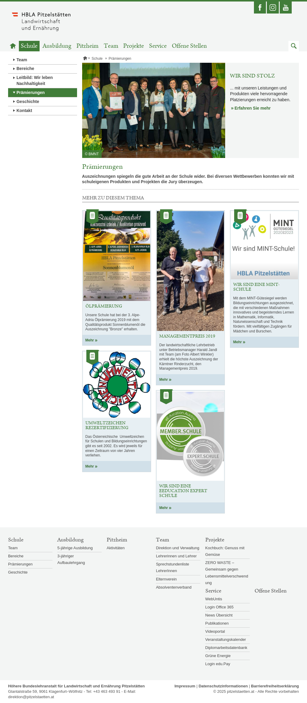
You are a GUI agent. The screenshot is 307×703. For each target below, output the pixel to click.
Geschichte (27, 101)
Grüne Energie (218, 655)
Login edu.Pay (217, 664)
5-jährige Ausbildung (75, 548)
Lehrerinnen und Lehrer (176, 556)
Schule (29, 46)
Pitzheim (87, 46)
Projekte (133, 46)
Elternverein (166, 579)
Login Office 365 (219, 607)
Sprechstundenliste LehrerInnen (172, 567)
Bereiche (25, 68)
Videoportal (215, 631)
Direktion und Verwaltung (177, 548)
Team (111, 46)
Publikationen (217, 623)
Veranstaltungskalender (225, 639)
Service (158, 46)
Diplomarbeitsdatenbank (226, 647)
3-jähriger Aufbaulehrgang (71, 559)
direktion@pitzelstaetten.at (31, 697)
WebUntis (213, 599)
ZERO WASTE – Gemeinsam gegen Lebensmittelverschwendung (226, 572)
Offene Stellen (189, 46)
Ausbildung (57, 46)
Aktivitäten (116, 548)
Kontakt (24, 110)
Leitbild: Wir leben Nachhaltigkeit (34, 80)
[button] (293, 46)
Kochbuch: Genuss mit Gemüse (225, 551)
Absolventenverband (174, 587)
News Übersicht (219, 615)
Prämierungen (30, 92)
